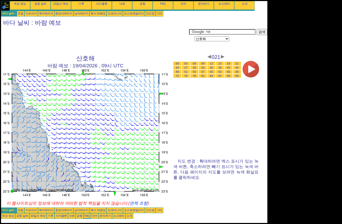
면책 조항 (138, 203)
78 (194, 75)
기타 (159, 13)
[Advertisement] (95, 40)
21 (237, 63)
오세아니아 (115, 13)
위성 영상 (20, 3)
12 (211, 63)
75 (186, 75)
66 (228, 71)
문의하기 (203, 3)
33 (203, 67)
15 (220, 63)
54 (194, 71)
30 (194, 67)
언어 (183, 3)
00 (177, 63)
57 (203, 71)
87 (220, 75)
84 (211, 75)
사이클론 (101, 3)
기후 (81, 3)
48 (177, 71)
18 (228, 63)
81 (203, 75)
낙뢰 (122, 3)
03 (186, 63)
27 (186, 67)
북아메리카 (46, 13)
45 (237, 67)
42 (228, 67)
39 (220, 67)
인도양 (150, 13)
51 (186, 71)
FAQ (163, 3)
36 (211, 67)
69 (237, 71)
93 (237, 75)
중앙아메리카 (63, 13)
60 (211, 71)
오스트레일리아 (134, 13)
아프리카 (31, 13)
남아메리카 (81, 13)
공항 (142, 3)
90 (228, 75)
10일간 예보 (60, 3)
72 (177, 75)
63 (220, 71)
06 (194, 63)
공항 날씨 (40, 3)
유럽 (21, 13)
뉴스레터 (224, 3)
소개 (244, 3)
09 (203, 63)
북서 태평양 (98, 13)
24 (177, 67)
